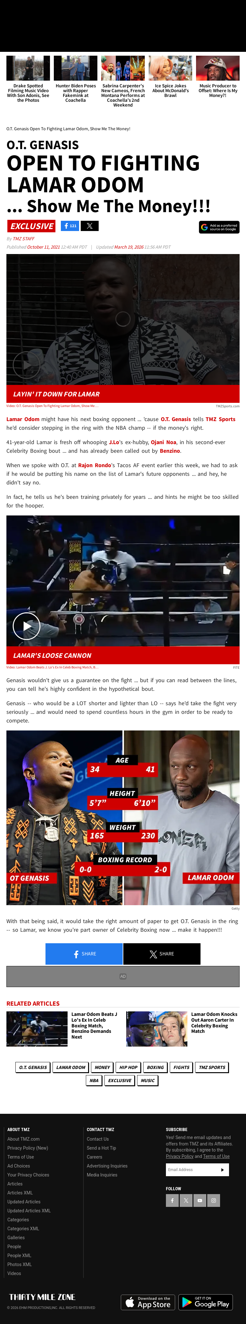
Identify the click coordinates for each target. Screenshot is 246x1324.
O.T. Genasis (32, 1067)
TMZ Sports (220, 419)
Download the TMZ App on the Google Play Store (205, 1302)
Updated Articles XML (29, 1210)
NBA (93, 1080)
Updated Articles (23, 1201)
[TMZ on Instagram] (56, 10)
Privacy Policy (179, 1156)
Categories (18, 1219)
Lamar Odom (70, 1067)
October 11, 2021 (44, 247)
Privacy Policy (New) (27, 1148)
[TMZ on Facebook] (10, 10)
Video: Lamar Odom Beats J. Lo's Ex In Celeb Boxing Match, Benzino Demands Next (53, 667)
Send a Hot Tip (101, 1148)
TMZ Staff (23, 238)
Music (147, 1080)
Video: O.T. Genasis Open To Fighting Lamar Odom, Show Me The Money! (53, 406)
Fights (181, 1067)
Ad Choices (18, 1165)
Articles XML (20, 1192)
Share (84, 954)
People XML (19, 1255)
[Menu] (9, 43)
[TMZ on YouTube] (199, 1200)
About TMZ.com (23, 1139)
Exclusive (119, 1080)
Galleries (16, 1237)
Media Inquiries (102, 1174)
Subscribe (222, 1170)
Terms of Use (20, 1157)
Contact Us (98, 1139)
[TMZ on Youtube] (41, 10)
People (14, 1246)
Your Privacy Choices (28, 1174)
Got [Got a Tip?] (21, 27)
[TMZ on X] (25, 10)
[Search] (237, 43)
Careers (94, 1157)
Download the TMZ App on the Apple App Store (148, 1303)
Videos (14, 1273)
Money (102, 1067)
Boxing (155, 1067)
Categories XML (23, 1228)
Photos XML (19, 1264)
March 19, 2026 (129, 247)
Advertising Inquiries (107, 1165)
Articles (15, 1183)
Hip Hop (128, 1067)
